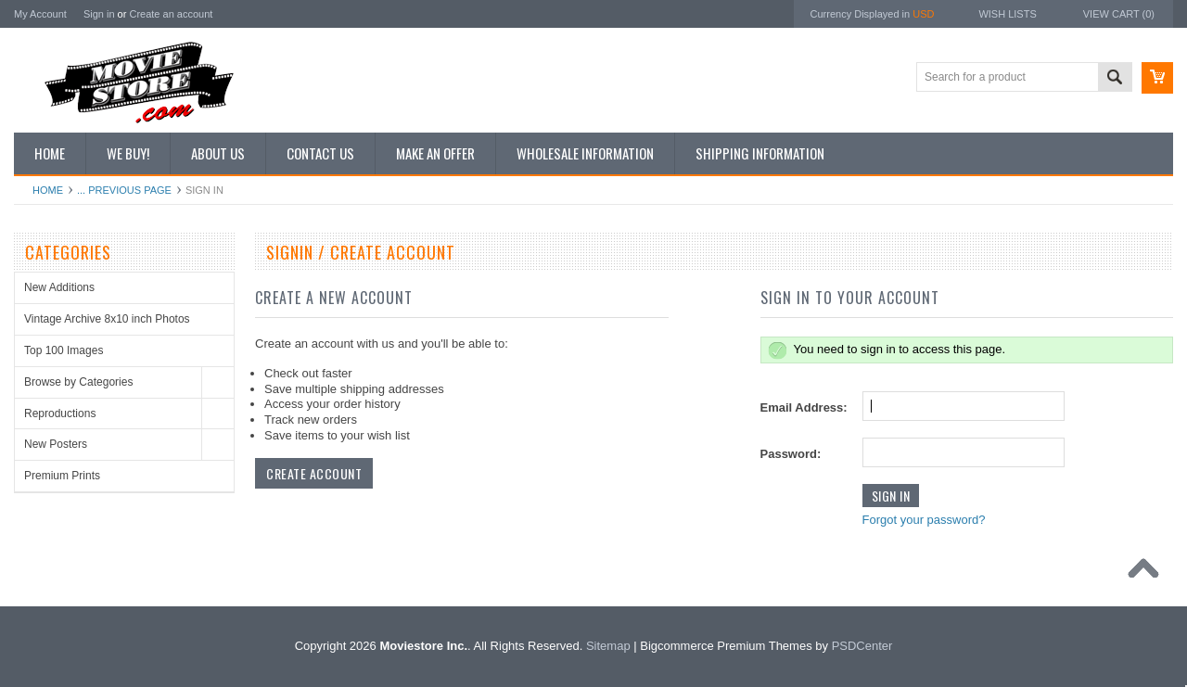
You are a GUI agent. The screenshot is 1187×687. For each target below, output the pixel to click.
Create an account (170, 13)
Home (47, 190)
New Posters (55, 444)
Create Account (314, 473)
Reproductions (60, 413)
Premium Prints (62, 475)
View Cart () (1119, 13)
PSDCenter (862, 646)
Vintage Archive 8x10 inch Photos (107, 318)
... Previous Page (124, 190)
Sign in (99, 13)
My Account (40, 13)
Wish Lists (1007, 13)
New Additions (59, 287)
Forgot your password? (924, 520)
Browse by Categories (78, 381)
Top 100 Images (63, 350)
